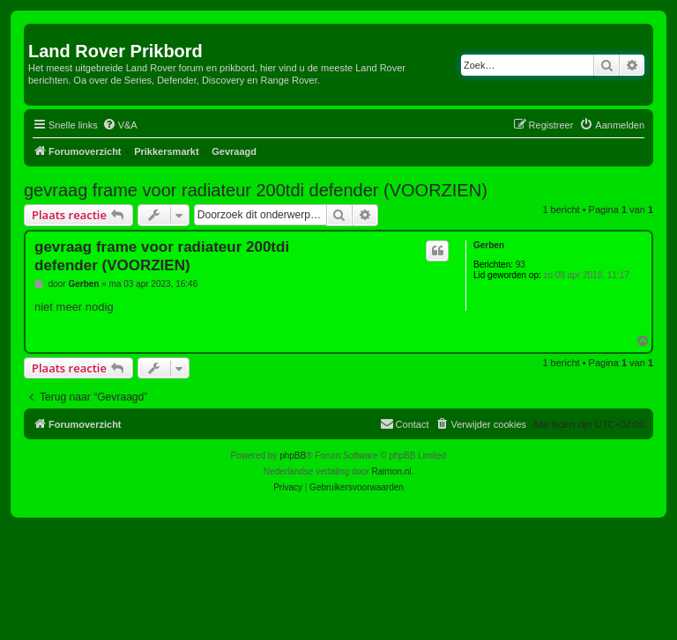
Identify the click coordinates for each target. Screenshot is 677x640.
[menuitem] (120, 125)
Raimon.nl (392, 471)
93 (520, 264)
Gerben (488, 245)
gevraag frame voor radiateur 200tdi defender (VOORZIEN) (255, 190)
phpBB (292, 455)
